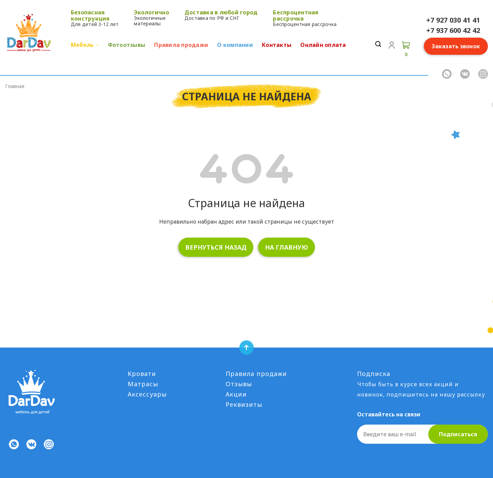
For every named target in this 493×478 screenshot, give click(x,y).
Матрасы (143, 384)
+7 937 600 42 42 (453, 30)
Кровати (142, 373)
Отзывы (239, 384)
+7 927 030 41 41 (453, 20)
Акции (236, 394)
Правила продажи (256, 373)
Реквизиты (244, 404)
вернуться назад (215, 247)
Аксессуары (147, 394)
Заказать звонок (456, 46)
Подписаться (458, 434)
